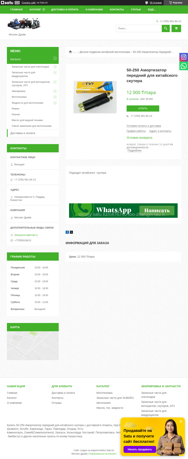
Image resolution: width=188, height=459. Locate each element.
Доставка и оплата (64, 9)
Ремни (15, 108)
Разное (16, 114)
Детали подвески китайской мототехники (105, 51)
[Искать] (166, 28)
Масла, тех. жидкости (109, 407)
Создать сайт (29, 2)
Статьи (136, 9)
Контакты (117, 9)
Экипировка (18, 91)
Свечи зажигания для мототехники (32, 125)
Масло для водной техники (27, 120)
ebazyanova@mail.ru (26, 235)
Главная (16, 9)
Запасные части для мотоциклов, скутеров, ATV (31, 83)
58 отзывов (156, 2)
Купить (142, 108)
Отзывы (57, 402)
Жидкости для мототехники (27, 102)
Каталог (35, 9)
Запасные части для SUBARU (115, 397)
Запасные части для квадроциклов (23, 74)
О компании (94, 9)
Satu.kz (110, 450)
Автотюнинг (103, 402)
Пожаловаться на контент (102, 453)
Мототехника (19, 96)
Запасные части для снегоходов (30, 66)
